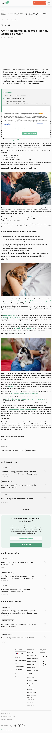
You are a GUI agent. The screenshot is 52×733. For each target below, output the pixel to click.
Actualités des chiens (19, 14)
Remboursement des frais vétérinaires (31, 697)
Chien (11, 13)
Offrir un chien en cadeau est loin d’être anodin (17, 95)
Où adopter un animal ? (11, 108)
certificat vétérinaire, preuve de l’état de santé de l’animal (24, 399)
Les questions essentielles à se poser (15, 101)
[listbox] (26, 485)
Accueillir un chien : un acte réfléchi (14, 98)
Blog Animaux (3, 14)
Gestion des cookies (6, 719)
